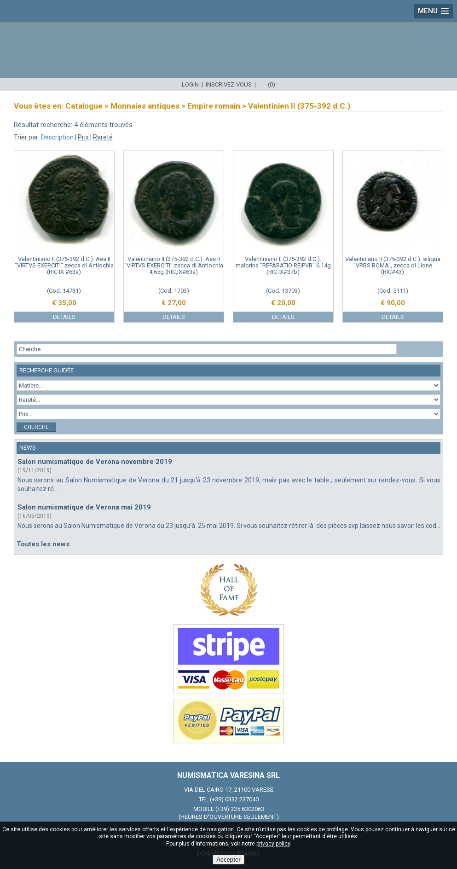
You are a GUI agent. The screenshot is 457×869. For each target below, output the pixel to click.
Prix (83, 137)
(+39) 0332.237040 (234, 799)
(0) (271, 84)
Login (190, 84)
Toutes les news (43, 544)
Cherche (36, 427)
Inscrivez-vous (229, 84)
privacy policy (273, 843)
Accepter (228, 859)
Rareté (103, 137)
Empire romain (213, 105)
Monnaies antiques (144, 105)
